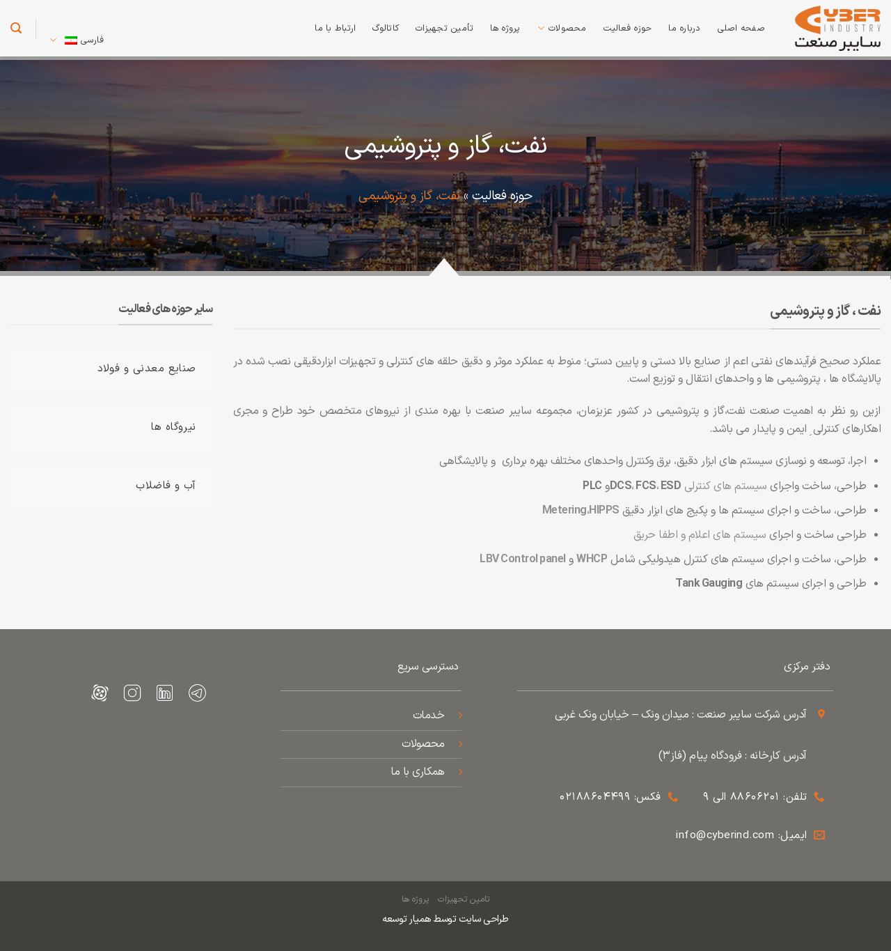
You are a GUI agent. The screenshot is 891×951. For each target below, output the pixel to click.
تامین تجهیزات (463, 899)
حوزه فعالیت (628, 28)
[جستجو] (16, 28)
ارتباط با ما (335, 28)
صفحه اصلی (741, 28)
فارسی (76, 40)
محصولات (562, 29)
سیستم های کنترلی (725, 486)
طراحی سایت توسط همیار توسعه (445, 919)
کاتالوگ (385, 28)
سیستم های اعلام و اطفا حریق (699, 535)
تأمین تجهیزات (444, 28)
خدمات (429, 715)
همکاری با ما (416, 772)
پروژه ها (505, 28)
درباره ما (684, 28)
